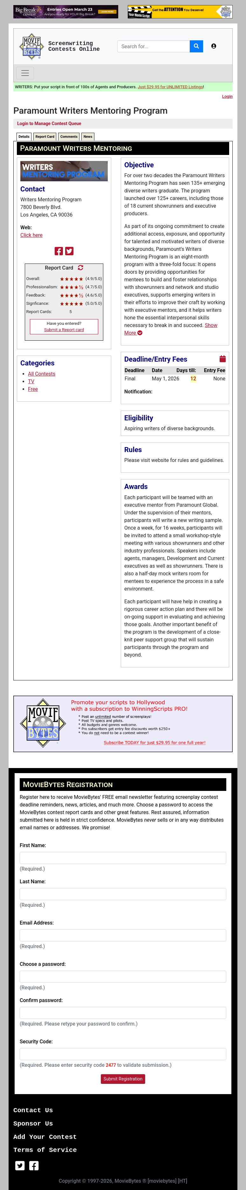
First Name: (33, 845)
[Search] (153, 46)
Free (33, 389)
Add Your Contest (45, 1137)
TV (31, 381)
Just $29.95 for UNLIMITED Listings (170, 86)
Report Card (45, 137)
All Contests (41, 374)
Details (24, 137)
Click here (31, 235)
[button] (214, 46)
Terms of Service (45, 1150)
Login (227, 96)
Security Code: (36, 1042)
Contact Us (33, 1110)
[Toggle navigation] (25, 73)
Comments (69, 137)
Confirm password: (41, 1000)
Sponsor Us (33, 1123)
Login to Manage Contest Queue (49, 123)
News (88, 137)
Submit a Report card (64, 329)
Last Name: (33, 882)
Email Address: (37, 923)
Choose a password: (43, 964)
